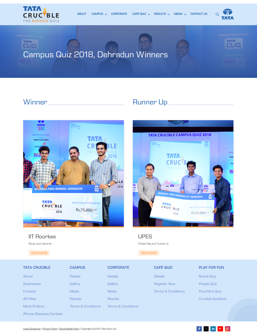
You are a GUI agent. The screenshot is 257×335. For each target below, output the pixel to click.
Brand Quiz (207, 277)
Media (74, 292)
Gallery (75, 284)
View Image (39, 253)
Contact (29, 292)
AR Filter (30, 299)
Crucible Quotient (212, 299)
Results (76, 299)
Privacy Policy (50, 329)
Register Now (164, 284)
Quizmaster (32, 284)
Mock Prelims (33, 307)
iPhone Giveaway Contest (42, 314)
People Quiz (208, 284)
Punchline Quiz (210, 292)
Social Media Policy (69, 329)
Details (75, 277)
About (28, 277)
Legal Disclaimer (32, 329)
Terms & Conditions (85, 307)
